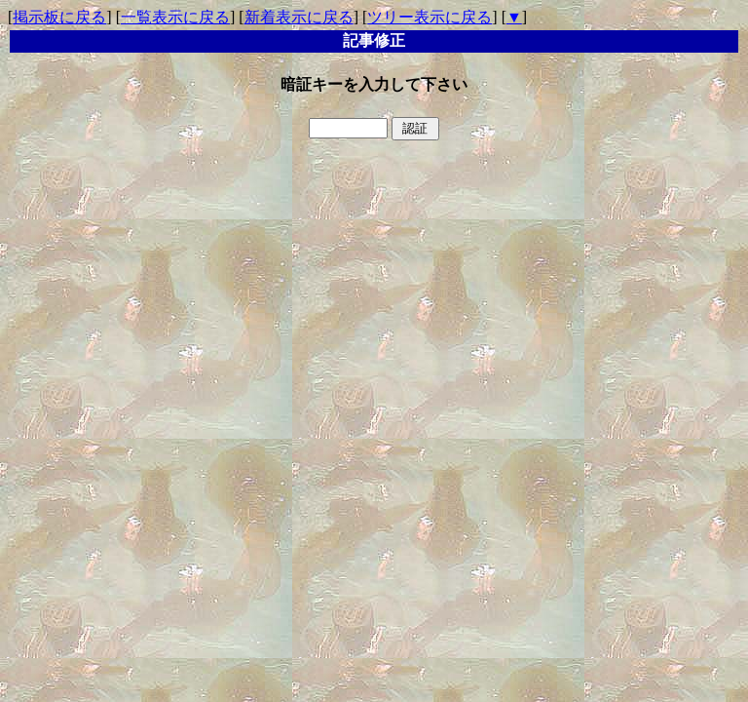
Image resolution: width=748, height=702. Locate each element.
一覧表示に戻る (175, 17)
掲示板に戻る (59, 17)
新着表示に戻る (299, 17)
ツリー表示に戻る (429, 17)
